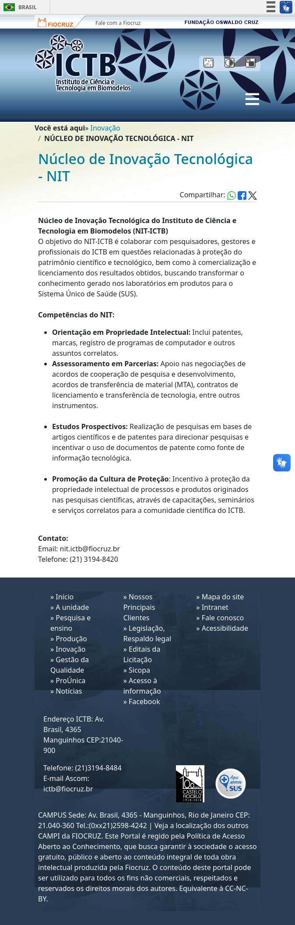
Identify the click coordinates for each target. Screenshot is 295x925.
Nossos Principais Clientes (139, 607)
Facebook (144, 701)
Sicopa (139, 670)
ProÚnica (70, 680)
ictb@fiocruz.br (68, 789)
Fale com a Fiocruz (118, 23)
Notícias (69, 691)
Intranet (215, 607)
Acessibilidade (225, 628)
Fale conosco (223, 617)
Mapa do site (223, 597)
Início (65, 597)
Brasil (18, 7)
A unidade (72, 607)
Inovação (105, 128)
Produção (71, 638)
